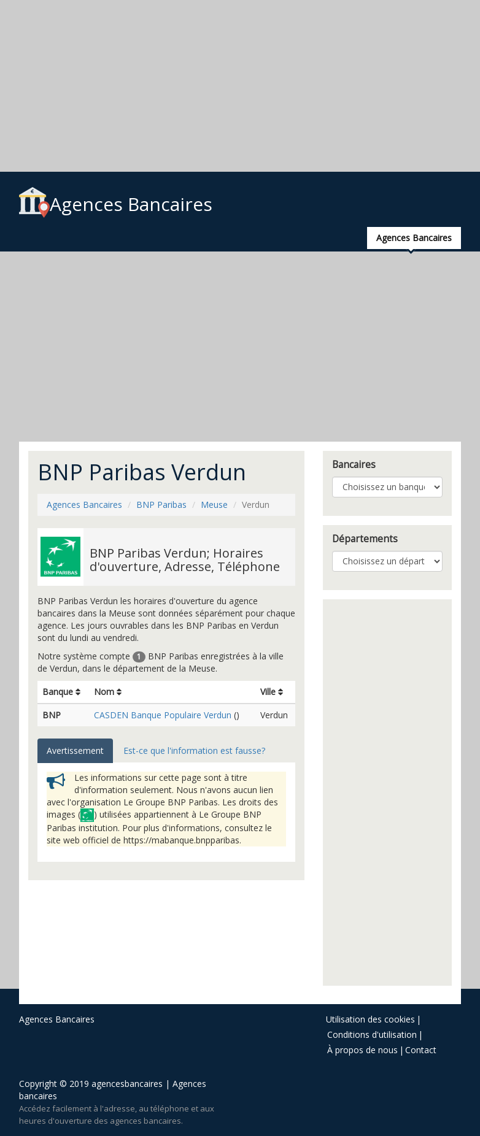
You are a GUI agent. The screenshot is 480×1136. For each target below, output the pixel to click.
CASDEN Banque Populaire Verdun (162, 715)
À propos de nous (362, 1050)
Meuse (214, 504)
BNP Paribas (161, 504)
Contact (420, 1050)
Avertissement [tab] (75, 750)
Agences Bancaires (115, 204)
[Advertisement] (240, 86)
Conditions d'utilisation (372, 1034)
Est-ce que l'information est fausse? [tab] (194, 750)
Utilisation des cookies (370, 1019)
